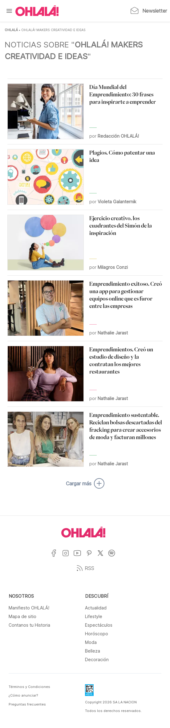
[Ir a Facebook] (56, 556)
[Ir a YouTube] (80, 557)
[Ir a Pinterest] (91, 557)
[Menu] (9, 10)
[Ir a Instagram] (68, 557)
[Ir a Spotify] (114, 557)
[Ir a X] (102, 557)
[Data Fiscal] (89, 692)
